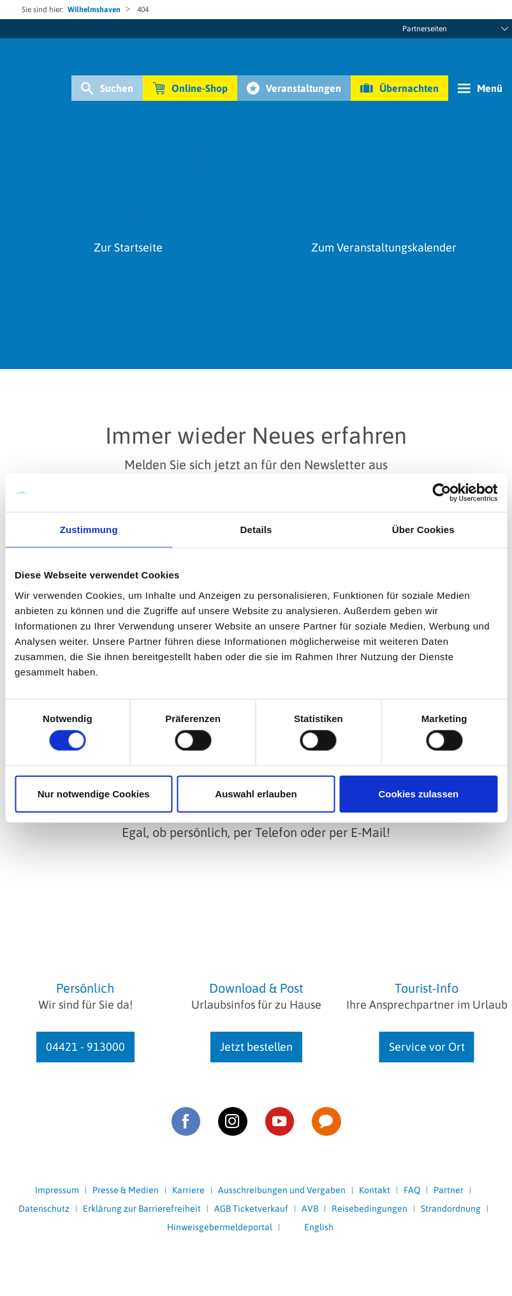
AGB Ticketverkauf (251, 1208)
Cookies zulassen (418, 793)
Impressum (57, 1190)
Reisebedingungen (369, 1208)
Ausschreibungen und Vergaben (282, 1190)
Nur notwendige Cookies (94, 793)
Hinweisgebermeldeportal (219, 1227)
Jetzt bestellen (256, 1046)
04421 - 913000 (85, 1046)
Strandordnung (451, 1208)
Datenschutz (43, 1208)
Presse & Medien (125, 1190)
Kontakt (374, 1190)
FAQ (412, 1190)
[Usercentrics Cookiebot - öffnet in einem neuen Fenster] (441, 492)
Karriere (188, 1190)
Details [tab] (256, 529)
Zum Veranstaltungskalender (384, 247)
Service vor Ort (427, 1046)
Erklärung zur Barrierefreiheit (142, 1208)
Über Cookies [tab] (423, 529)
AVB (310, 1208)
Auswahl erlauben (255, 793)
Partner (449, 1190)
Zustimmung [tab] (89, 529)
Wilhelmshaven (94, 9)
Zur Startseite (128, 247)
